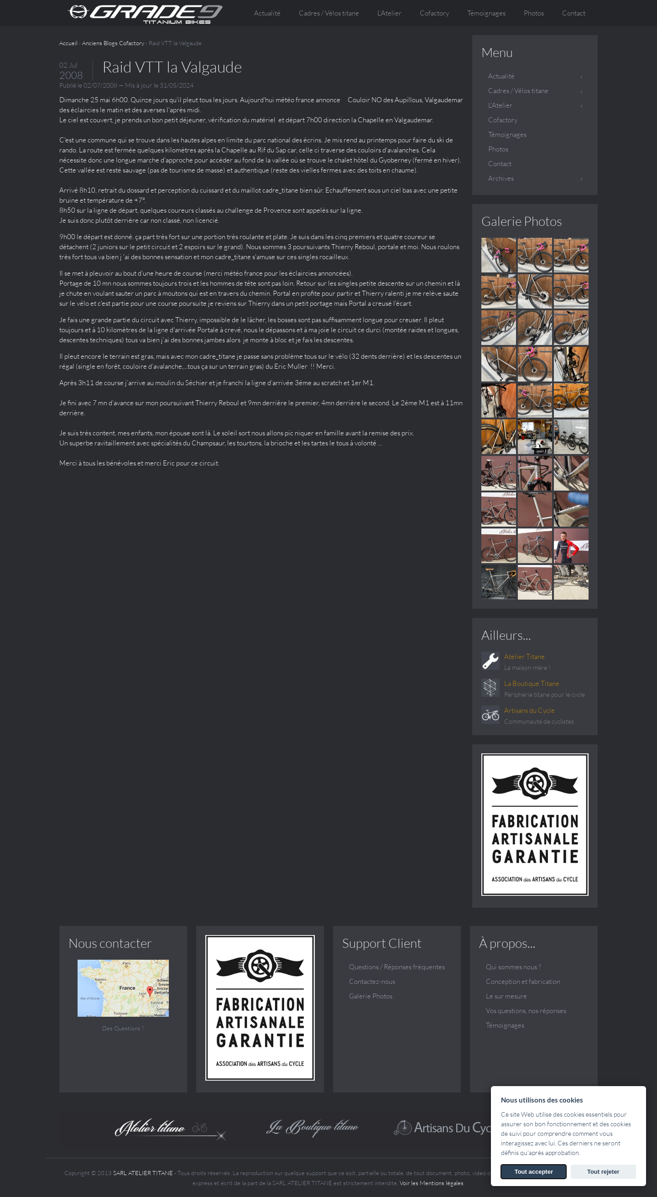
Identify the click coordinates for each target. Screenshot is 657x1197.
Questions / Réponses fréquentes (397, 966)
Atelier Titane (524, 656)
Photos (534, 13)
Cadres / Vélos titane (518, 90)
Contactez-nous (372, 981)
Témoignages (486, 13)
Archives (501, 178)
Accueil (68, 43)
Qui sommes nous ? (513, 966)
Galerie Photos (521, 221)
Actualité (267, 13)
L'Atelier (500, 105)
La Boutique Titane (531, 683)
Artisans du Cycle (529, 710)
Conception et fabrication (523, 981)
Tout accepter (534, 1171)
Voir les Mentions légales (432, 1183)
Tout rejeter (603, 1171)
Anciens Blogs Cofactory (113, 43)
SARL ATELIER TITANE (143, 1172)
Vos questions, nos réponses (526, 1010)
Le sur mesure (506, 996)
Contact (573, 13)
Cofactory (434, 13)
